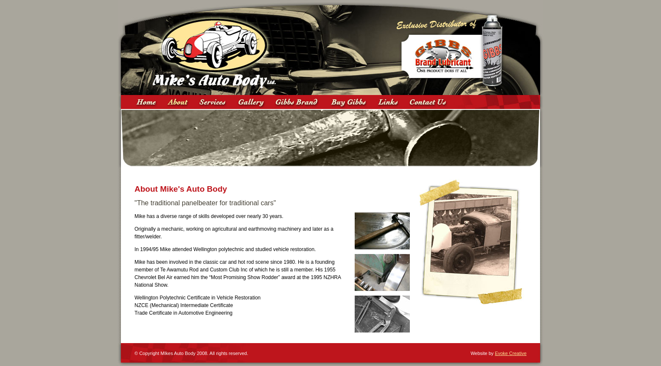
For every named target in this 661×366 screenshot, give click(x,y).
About (178, 102)
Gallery (251, 102)
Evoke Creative (511, 353)
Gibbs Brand (297, 102)
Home (146, 102)
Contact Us (430, 102)
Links (388, 102)
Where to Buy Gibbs (349, 102)
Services (213, 102)
